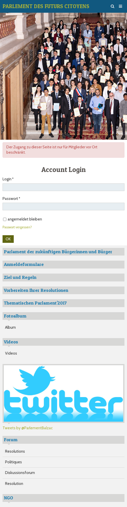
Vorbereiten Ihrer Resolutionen (36, 290)
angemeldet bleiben (22, 219)
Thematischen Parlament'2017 (35, 303)
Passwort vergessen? (17, 227)
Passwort (10, 198)
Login (7, 179)
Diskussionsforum (20, 472)
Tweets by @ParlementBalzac (28, 428)
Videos (11, 353)
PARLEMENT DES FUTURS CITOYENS (46, 6)
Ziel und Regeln (20, 277)
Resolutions (15, 451)
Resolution (14, 483)
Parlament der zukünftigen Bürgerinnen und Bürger (58, 251)
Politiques (13, 462)
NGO (8, 497)
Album (10, 327)
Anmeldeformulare (24, 264)
